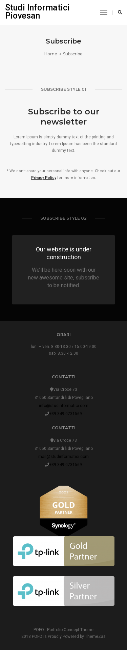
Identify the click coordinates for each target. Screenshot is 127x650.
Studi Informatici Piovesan (37, 12)
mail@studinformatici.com (63, 456)
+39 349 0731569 (65, 413)
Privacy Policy (43, 177)
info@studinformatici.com (63, 405)
